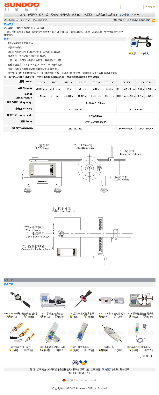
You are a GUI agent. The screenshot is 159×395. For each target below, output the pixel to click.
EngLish (136, 14)
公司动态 (65, 14)
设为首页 (107, 369)
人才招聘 (73, 369)
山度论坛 (112, 14)
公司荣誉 (95, 369)
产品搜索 (150, 7)
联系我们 (88, 14)
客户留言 (100, 14)
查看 (30, 316)
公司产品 (43, 14)
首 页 (22, 14)
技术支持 (77, 14)
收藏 (115, 369)
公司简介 (32, 14)
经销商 (54, 14)
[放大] (146, 53)
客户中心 (124, 14)
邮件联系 (124, 369)
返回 (145, 356)
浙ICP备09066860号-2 (79, 373)
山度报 (62, 369)
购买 (134, 53)
